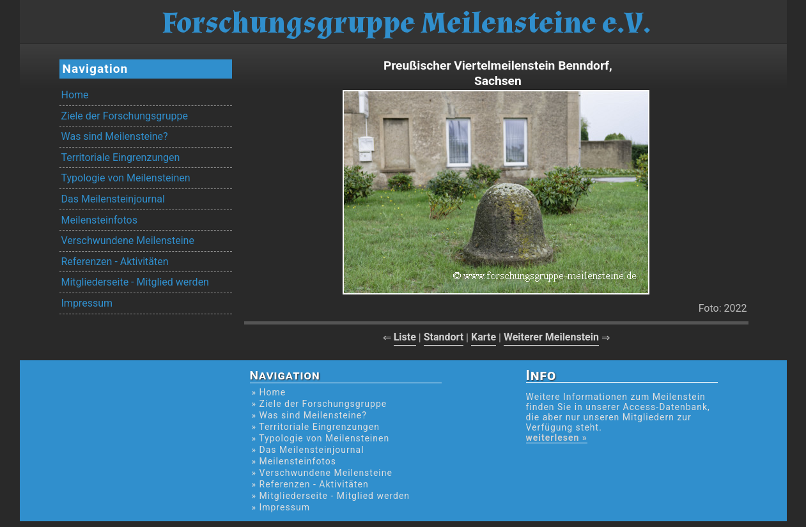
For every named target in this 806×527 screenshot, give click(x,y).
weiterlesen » (556, 437)
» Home (269, 392)
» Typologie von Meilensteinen (321, 438)
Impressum (87, 303)
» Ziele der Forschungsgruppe (319, 404)
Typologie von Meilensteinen (125, 178)
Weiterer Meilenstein (551, 337)
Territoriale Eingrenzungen (120, 157)
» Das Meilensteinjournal (308, 450)
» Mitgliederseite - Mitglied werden (331, 496)
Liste (405, 337)
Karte (483, 337)
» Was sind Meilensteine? (309, 415)
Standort (444, 337)
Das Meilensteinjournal (113, 199)
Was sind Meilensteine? (114, 136)
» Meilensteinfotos (294, 461)
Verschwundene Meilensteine (127, 240)
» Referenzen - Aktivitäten (310, 484)
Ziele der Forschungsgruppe (124, 116)
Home (75, 95)
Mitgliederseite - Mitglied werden (135, 282)
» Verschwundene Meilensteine (322, 473)
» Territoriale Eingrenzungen (316, 427)
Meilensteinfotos (99, 220)
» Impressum (281, 507)
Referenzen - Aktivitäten (115, 262)
